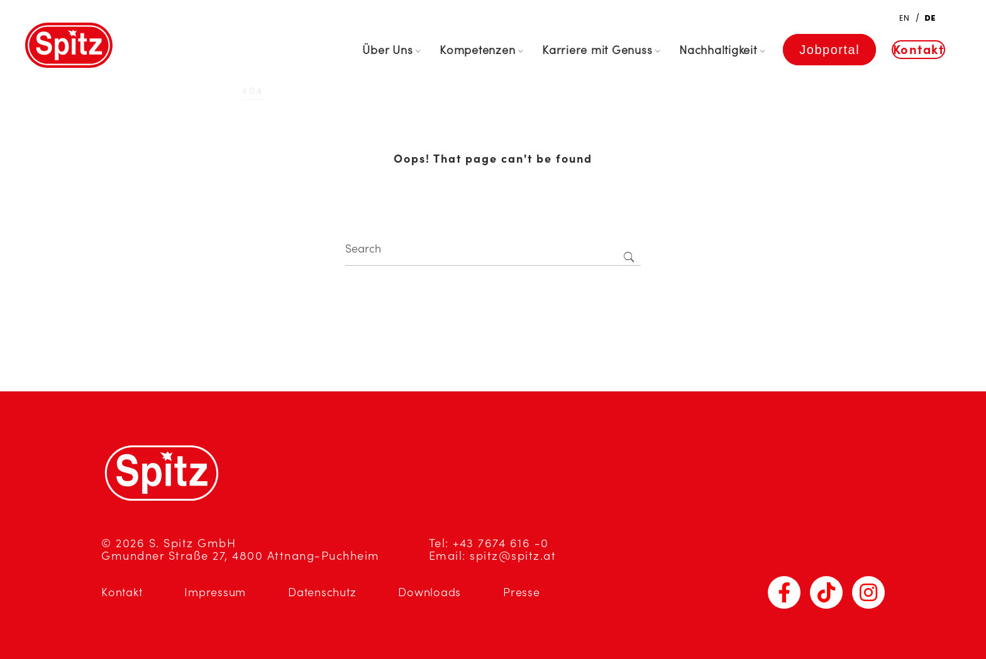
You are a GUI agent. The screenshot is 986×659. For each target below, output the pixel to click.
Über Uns (387, 50)
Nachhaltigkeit (718, 50)
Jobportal (829, 50)
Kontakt (918, 49)
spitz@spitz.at (513, 555)
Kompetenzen (477, 50)
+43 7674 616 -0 (501, 543)
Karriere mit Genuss (597, 50)
